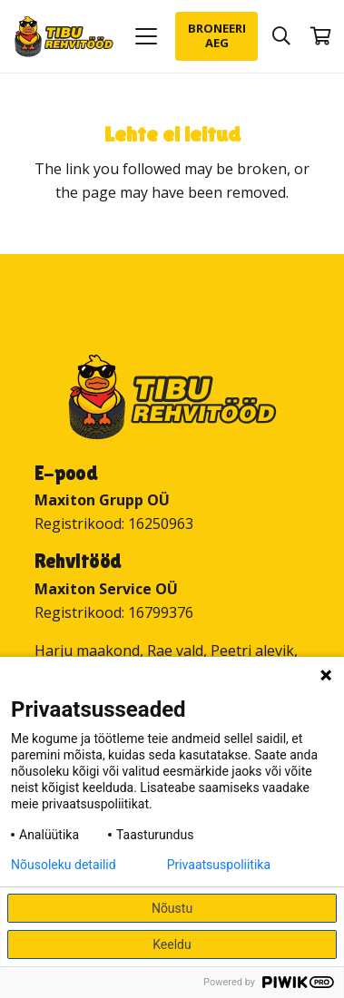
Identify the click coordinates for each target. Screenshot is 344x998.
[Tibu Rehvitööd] (64, 36)
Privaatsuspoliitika (218, 864)
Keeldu (171, 944)
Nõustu (172, 908)
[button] (146, 36)
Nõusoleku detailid (63, 864)
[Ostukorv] (321, 36)
